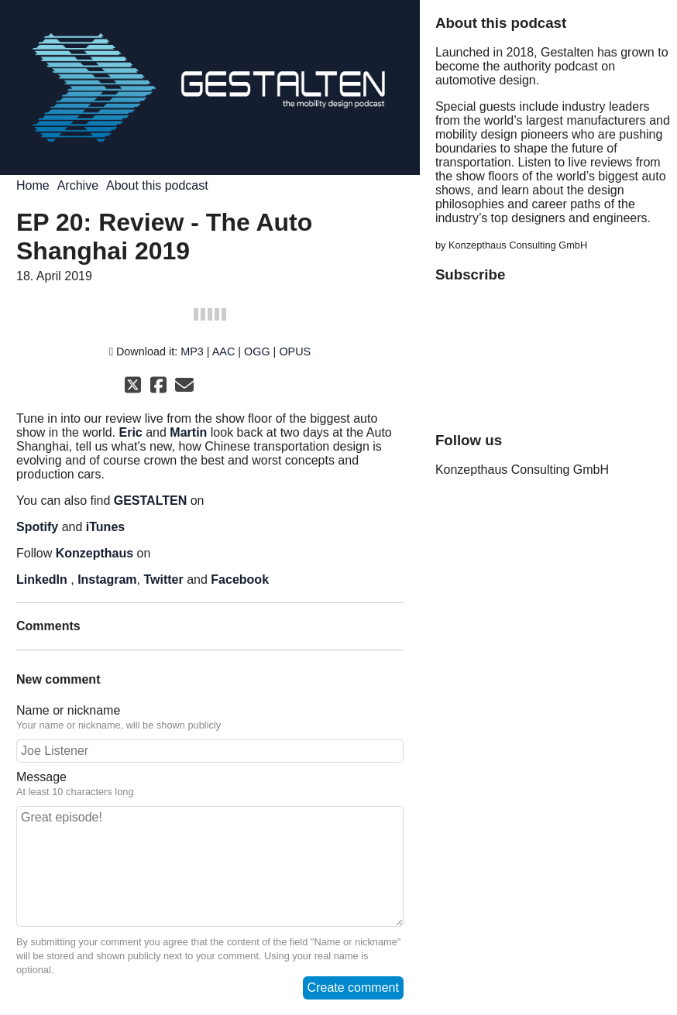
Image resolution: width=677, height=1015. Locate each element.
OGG (257, 351)
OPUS (295, 351)
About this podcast (157, 185)
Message (210, 784)
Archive (77, 185)
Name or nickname (210, 718)
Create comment (353, 987)
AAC (223, 351)
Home (33, 185)
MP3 (192, 351)
